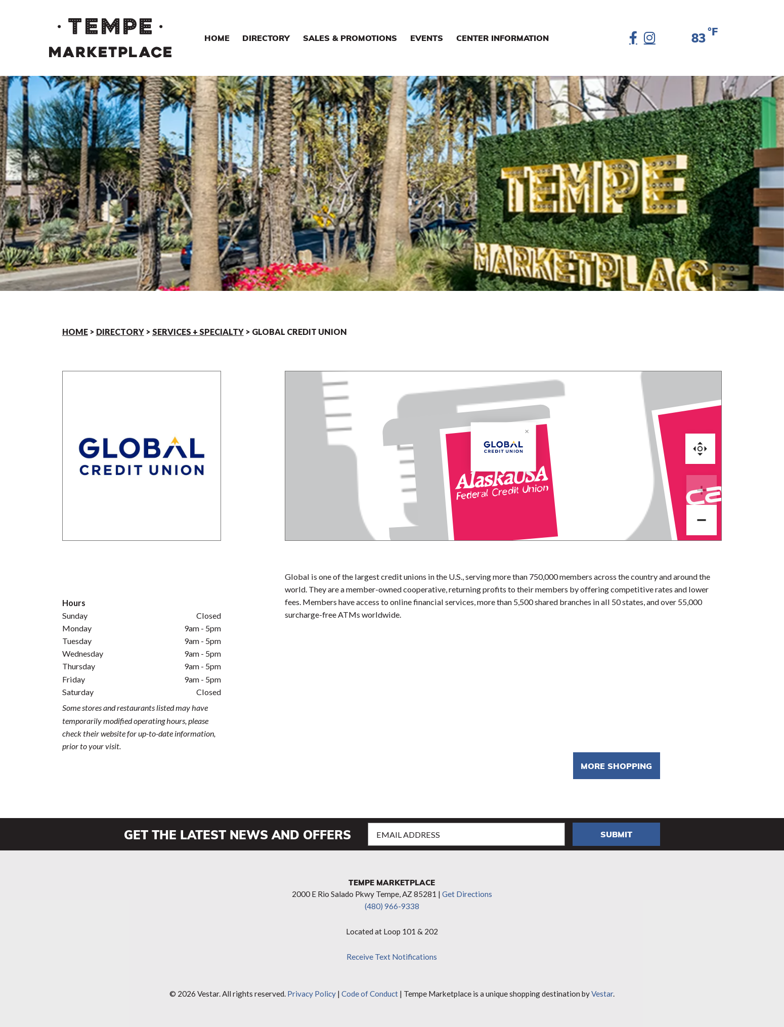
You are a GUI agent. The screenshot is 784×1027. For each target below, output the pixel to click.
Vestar (602, 993)
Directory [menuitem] (266, 38)
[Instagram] (650, 38)
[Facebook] (633, 38)
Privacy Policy (311, 993)
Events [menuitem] (426, 38)
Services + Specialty (198, 331)
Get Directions (467, 893)
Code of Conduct (369, 993)
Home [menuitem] (217, 38)
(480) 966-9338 (392, 906)
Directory (120, 331)
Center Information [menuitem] (502, 38)
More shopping (616, 766)
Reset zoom (700, 448)
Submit (616, 834)
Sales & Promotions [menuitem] (350, 38)
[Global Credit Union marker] (503, 487)
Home (75, 331)
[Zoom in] (701, 490)
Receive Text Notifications (391, 956)
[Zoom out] (701, 520)
